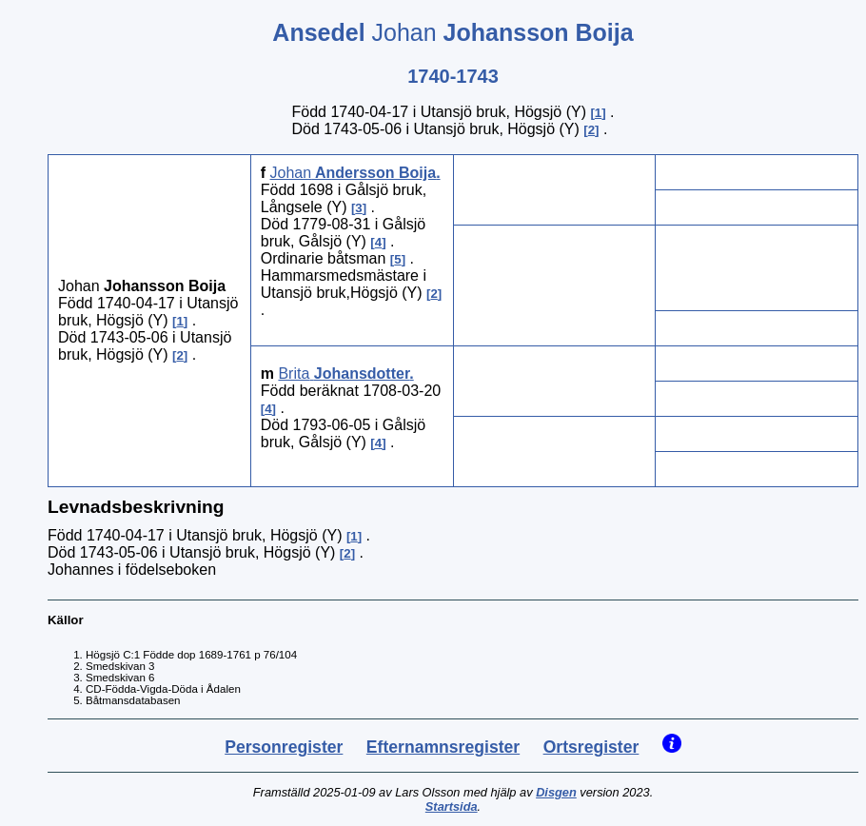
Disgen (556, 792)
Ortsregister (591, 747)
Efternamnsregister (443, 747)
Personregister (284, 747)
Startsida (451, 806)
